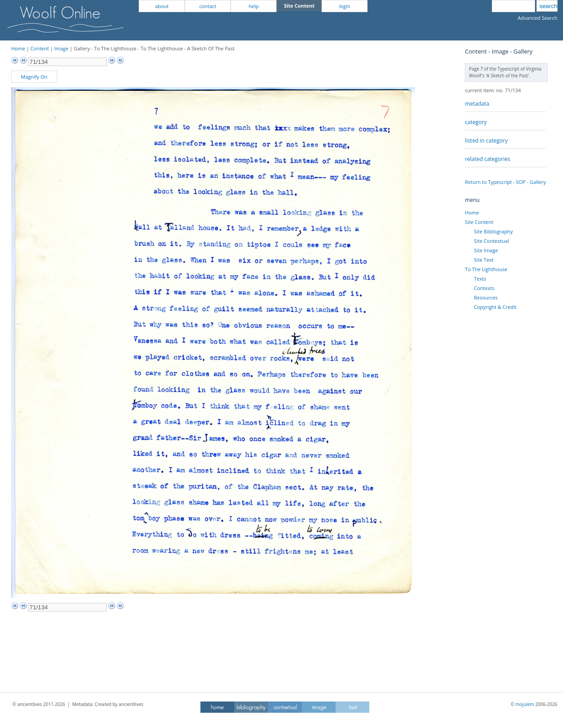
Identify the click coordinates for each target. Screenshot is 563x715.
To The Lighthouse (486, 269)
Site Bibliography (493, 231)
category (475, 122)
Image (61, 48)
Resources (486, 297)
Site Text (484, 259)
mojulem (525, 704)
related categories (487, 159)
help (254, 6)
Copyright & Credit (495, 307)
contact (207, 6)
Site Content (479, 222)
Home (18, 48)
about (161, 6)
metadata (477, 103)
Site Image (486, 250)
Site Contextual (491, 240)
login (344, 6)
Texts (480, 278)
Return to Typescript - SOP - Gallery (505, 182)
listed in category (486, 140)
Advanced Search (538, 17)
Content (40, 48)
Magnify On (34, 76)
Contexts (484, 288)
